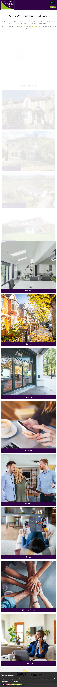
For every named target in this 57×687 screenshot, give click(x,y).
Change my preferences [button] (16, 684)
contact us (35, 26)
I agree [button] (3, 684)
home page (26, 26)
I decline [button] (8, 684)
